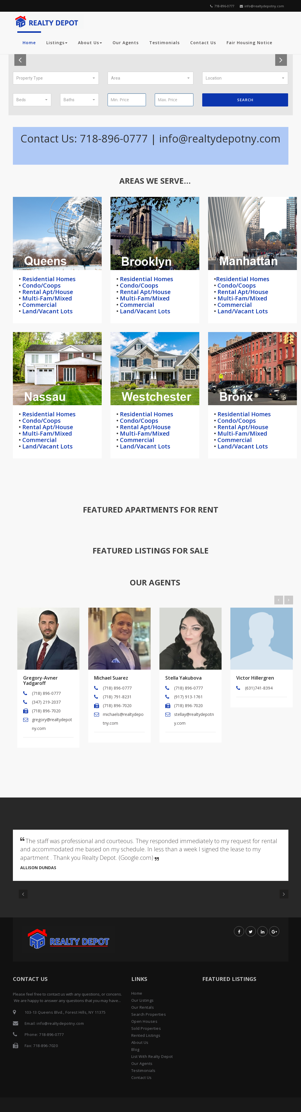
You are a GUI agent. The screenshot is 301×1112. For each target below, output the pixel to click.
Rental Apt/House (47, 292)
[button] (56, 78)
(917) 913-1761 (188, 696)
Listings (56, 42)
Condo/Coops (41, 285)
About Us (90, 42)
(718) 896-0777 (46, 693)
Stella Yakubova (183, 678)
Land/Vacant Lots (47, 311)
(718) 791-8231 (117, 696)
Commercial (39, 305)
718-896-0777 (222, 6)
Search (245, 99)
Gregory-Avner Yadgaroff (40, 680)
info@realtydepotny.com (262, 6)
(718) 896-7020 (46, 711)
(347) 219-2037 (46, 702)
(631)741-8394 (259, 688)
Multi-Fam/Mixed (46, 298)
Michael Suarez (111, 678)
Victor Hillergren (255, 678)
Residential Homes (48, 279)
